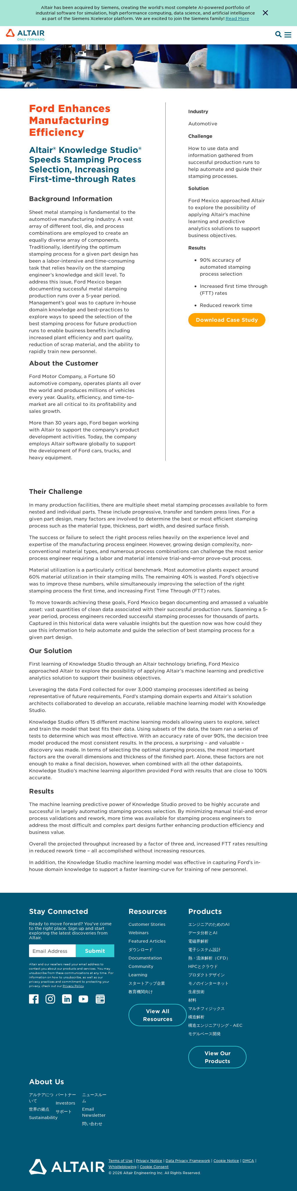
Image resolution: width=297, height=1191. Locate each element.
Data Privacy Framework (188, 1160)
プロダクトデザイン (206, 974)
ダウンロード (140, 949)
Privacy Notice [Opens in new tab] (149, 1160)
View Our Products (217, 1057)
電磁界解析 (198, 941)
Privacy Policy (73, 986)
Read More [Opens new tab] (237, 18)
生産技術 (196, 991)
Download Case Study (227, 320)
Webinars (138, 932)
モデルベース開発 (204, 1033)
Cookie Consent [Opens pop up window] (154, 1167)
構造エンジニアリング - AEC (215, 1025)
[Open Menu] (287, 35)
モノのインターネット (208, 983)
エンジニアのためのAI (208, 924)
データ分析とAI (202, 932)
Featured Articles (147, 941)
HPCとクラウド (203, 966)
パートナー (66, 1094)
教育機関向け (140, 991)
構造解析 (196, 1016)
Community (140, 966)
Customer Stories (146, 924)
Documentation (145, 957)
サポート (64, 1111)
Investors (65, 1102)
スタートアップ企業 (146, 983)
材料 (192, 999)
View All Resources (158, 1015)
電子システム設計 (204, 949)
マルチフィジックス (206, 1008)
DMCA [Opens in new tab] (248, 1160)
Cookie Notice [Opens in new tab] (226, 1160)
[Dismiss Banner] (265, 13)
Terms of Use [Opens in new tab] (120, 1160)
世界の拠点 (39, 1109)
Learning (137, 974)
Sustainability (43, 1117)
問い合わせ (93, 1123)
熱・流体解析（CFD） (209, 957)
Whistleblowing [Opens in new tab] (122, 1166)
